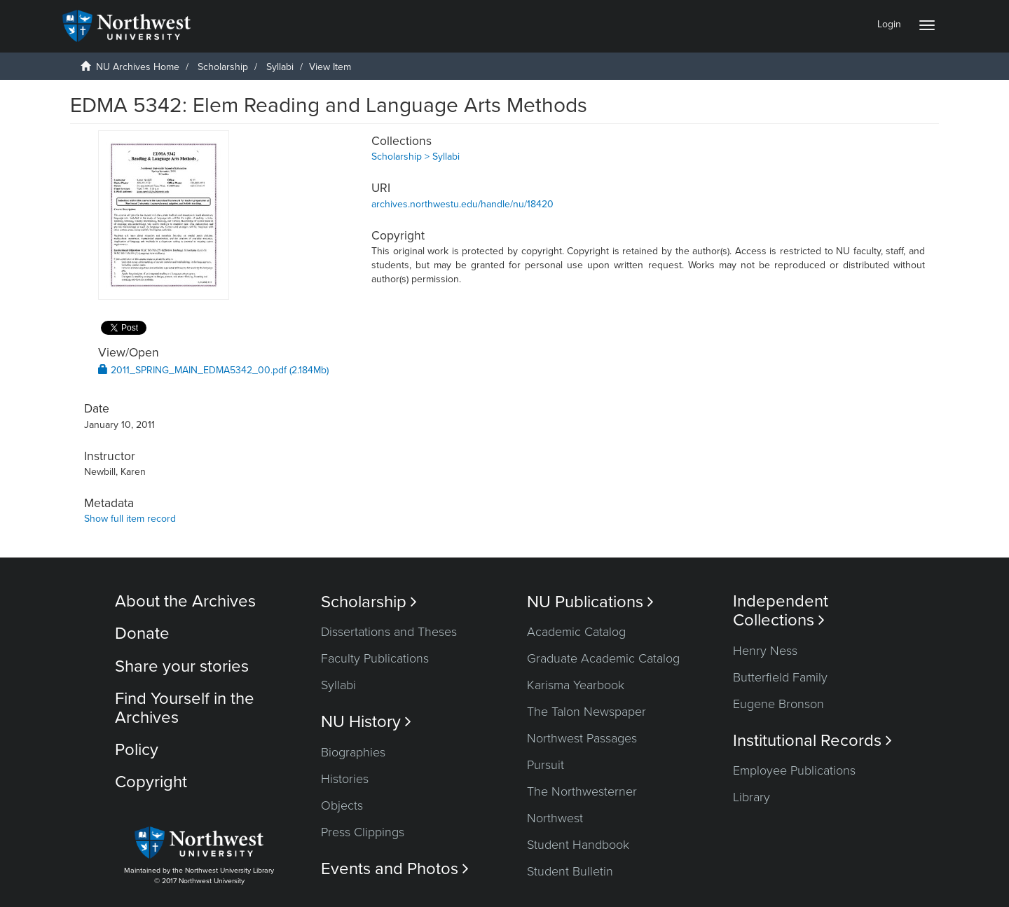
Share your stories (182, 666)
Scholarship (223, 67)
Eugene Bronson (778, 704)
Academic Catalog (576, 631)
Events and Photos (395, 869)
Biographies (353, 752)
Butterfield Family (780, 677)
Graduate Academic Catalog (603, 658)
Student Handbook (578, 844)
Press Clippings (362, 832)
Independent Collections (780, 610)
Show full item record (130, 519)
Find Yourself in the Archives (184, 707)
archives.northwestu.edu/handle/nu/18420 (462, 204)
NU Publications (590, 602)
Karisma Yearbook (575, 685)
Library (751, 797)
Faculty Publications (375, 658)
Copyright (151, 782)
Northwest (555, 818)
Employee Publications (794, 770)
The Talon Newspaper (586, 711)
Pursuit (545, 765)
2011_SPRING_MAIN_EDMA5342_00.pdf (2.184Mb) (213, 370)
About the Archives (185, 601)
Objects (342, 805)
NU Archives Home (137, 67)
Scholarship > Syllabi (415, 156)
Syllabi (280, 67)
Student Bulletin (570, 871)
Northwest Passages (582, 738)
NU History (366, 722)
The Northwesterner (582, 791)
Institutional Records (812, 741)
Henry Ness (765, 650)
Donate (142, 633)
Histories (345, 779)
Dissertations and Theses (389, 631)
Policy (136, 750)
